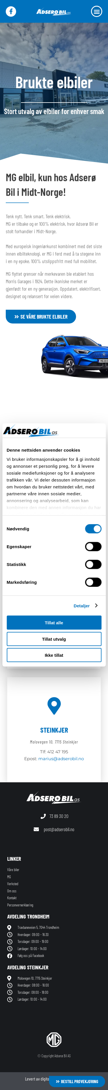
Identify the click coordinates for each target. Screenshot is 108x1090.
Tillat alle (54, 622)
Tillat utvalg (54, 638)
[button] (96, 11)
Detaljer (82, 605)
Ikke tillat (54, 655)
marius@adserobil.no (61, 758)
